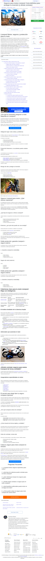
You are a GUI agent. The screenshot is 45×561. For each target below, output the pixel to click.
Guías (14, 7)
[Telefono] (41, 19)
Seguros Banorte (7, 551)
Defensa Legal (5, 326)
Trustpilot (14, 535)
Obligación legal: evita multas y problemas (12, 64)
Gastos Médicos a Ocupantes (7, 323)
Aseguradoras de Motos (37, 28)
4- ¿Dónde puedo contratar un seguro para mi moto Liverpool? (16, 99)
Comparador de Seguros (27, 542)
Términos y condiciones (38, 555)
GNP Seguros (7, 543)
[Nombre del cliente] (41, 17)
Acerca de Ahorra (35, 540)
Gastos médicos (6, 159)
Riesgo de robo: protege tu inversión (12, 67)
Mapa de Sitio (25, 540)
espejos (24, 340)
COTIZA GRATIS (15, 497)
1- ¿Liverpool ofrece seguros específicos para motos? (14, 95)
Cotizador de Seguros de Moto (37, 7)
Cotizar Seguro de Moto (15, 29)
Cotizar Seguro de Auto (26, 543)
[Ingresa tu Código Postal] (34, 17)
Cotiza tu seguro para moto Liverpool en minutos (12, 92)
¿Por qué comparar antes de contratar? (12, 88)
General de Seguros (5, 502)
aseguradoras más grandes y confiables (20, 371)
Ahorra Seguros (4, 7)
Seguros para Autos (17, 542)
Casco (4, 341)
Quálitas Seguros (7, 544)
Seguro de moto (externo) (10, 75)
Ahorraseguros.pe (35, 547)
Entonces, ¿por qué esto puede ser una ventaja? (13, 71)
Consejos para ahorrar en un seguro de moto (22, 507)
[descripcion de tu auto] (41, 11)
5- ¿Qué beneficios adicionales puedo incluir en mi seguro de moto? (17, 100)
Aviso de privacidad (24, 556)
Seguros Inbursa (7, 546)
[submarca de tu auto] (34, 11)
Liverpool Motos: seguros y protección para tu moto (11, 61)
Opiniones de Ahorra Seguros (15, 534)
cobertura (9, 233)
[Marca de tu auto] (34, 9)
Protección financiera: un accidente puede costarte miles (15, 65)
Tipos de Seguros (17, 540)
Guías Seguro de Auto (26, 547)
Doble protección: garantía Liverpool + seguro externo (13, 72)
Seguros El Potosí (18, 502)
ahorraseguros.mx (23, 46)
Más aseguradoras (37, 48)
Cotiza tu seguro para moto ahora (15, 461)
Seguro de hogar (16, 547)
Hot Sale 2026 (34, 550)
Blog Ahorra (34, 542)
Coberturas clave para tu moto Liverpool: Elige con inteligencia (14, 79)
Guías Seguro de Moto (26, 549)
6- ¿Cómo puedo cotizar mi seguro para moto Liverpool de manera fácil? (14, 491)
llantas (22, 340)
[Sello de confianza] (34, 534)
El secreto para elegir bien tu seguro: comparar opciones (13, 86)
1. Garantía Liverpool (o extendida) (11, 74)
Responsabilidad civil (6, 160)
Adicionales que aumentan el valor (11, 82)
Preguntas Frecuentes (8, 93)
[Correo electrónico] (34, 19)
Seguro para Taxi (16, 546)
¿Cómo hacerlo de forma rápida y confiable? (13, 89)
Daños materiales (6, 158)
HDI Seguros (7, 550)
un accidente (16, 153)
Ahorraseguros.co (35, 546)
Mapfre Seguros (7, 547)
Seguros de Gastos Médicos (17, 550)
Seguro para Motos (17, 543)
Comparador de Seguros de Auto (27, 546)
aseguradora (12, 230)
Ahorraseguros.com (35, 549)
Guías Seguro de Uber (26, 550)
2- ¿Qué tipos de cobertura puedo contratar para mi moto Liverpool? (17, 96)
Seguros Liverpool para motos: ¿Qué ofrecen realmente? (13, 68)
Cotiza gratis (37, 20)
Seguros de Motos (9, 7)
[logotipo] (7, 538)
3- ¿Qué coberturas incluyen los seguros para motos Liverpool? (14, 477)
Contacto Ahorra (34, 543)
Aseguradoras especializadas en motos (12, 85)
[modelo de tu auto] (41, 9)
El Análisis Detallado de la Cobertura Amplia (13, 81)
